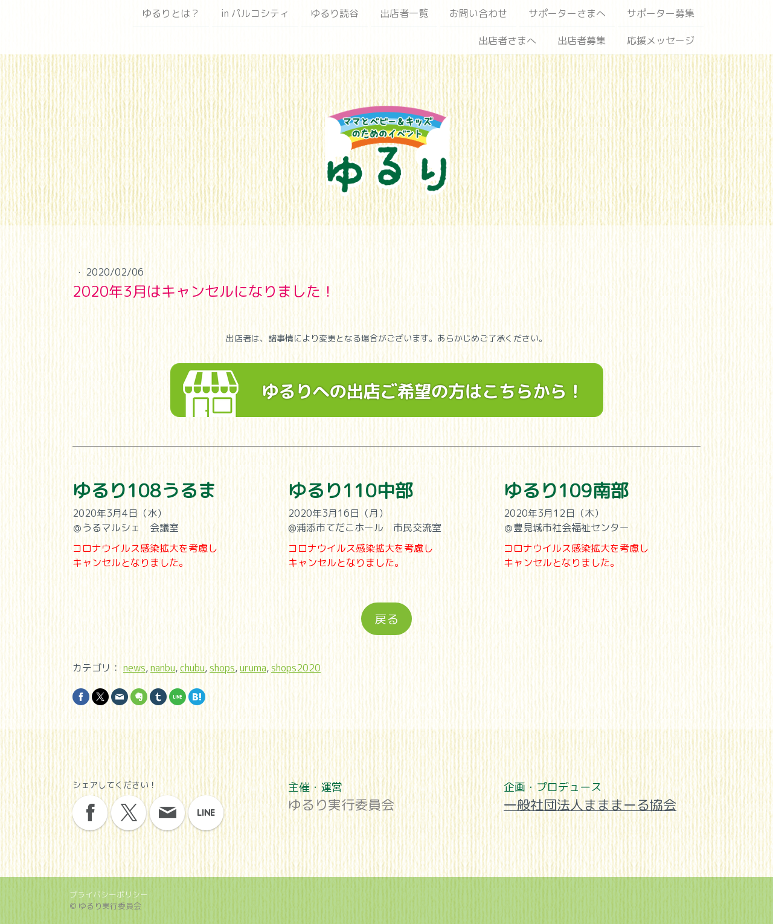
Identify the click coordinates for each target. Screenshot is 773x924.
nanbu (162, 667)
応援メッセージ (660, 41)
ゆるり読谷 (334, 13)
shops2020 (296, 667)
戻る (386, 618)
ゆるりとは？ (171, 13)
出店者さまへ (507, 41)
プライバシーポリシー (108, 894)
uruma (253, 667)
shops (222, 667)
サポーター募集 (660, 13)
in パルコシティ (255, 13)
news (134, 667)
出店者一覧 (404, 13)
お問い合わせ (478, 13)
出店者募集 (581, 41)
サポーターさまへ (567, 13)
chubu (192, 667)
